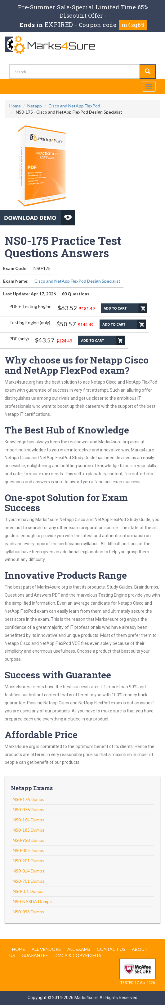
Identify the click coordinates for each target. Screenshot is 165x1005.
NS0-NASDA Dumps (32, 901)
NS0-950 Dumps (28, 840)
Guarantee (34, 955)
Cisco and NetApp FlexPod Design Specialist (77, 281)
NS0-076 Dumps (28, 809)
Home (15, 105)
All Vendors (46, 949)
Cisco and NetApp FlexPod (74, 105)
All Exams (78, 949)
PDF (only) (19, 338)
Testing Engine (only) (29, 322)
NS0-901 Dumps (28, 860)
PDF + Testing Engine (30, 306)
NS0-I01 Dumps (28, 891)
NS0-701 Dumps (28, 881)
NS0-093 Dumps (28, 911)
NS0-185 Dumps (28, 830)
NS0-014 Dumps (28, 870)
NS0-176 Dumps (28, 799)
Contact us (111, 949)
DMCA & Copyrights (78, 955)
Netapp (34, 105)
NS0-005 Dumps (28, 850)
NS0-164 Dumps (28, 819)
